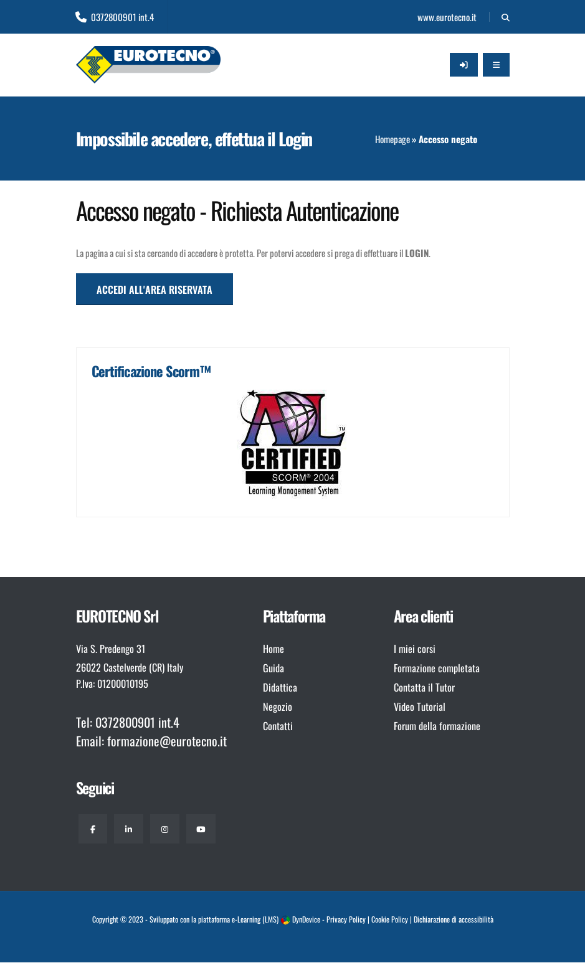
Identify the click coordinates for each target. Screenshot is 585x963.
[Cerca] (506, 17)
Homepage (392, 139)
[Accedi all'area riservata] (464, 65)
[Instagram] (167, 829)
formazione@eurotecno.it (167, 740)
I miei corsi (414, 648)
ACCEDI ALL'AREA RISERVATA (154, 289)
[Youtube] (204, 829)
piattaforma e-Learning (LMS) (238, 920)
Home (273, 648)
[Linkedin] (130, 829)
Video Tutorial (419, 706)
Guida (273, 667)
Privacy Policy (346, 920)
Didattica (280, 687)
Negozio (277, 706)
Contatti (278, 725)
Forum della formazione (437, 725)
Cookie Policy (389, 920)
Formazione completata (437, 667)
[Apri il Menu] (496, 65)
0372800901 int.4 (115, 17)
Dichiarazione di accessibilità (453, 920)
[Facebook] (93, 829)
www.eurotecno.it (446, 17)
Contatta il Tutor (424, 687)
